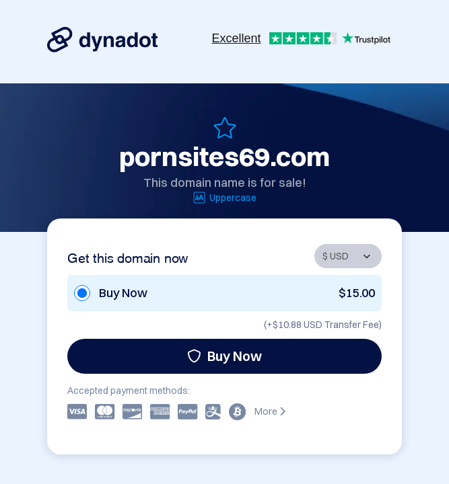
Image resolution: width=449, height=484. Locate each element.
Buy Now (224, 356)
